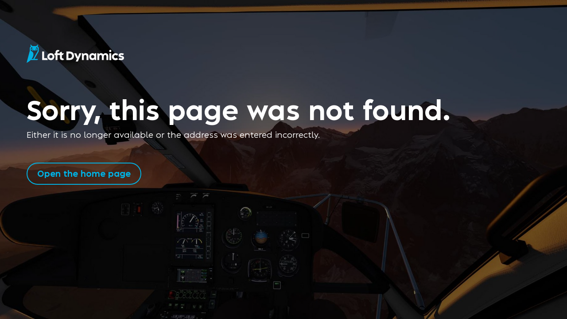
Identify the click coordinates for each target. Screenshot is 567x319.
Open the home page (84, 173)
